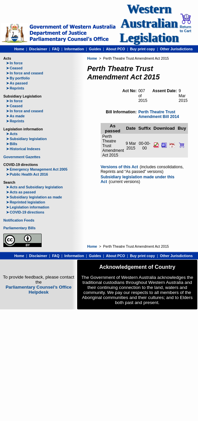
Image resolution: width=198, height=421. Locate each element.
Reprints (15, 88)
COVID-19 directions (25, 212)
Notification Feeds (18, 220)
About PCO (115, 49)
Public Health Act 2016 (27, 174)
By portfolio (18, 78)
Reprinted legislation (25, 202)
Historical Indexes (23, 149)
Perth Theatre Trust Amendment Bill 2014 (158, 114)
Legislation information (27, 207)
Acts (11, 134)
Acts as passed (21, 192)
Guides (95, 49)
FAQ (55, 49)
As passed (17, 83)
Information (74, 49)
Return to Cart (185, 23)
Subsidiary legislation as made (34, 197)
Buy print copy (142, 49)
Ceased (14, 68)
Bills (11, 144)
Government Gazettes (21, 157)
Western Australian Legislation (149, 23)
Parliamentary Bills (19, 228)
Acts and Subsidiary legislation (34, 187)
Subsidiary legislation (26, 139)
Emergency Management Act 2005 (36, 169)
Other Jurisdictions (176, 49)
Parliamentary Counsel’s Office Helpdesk (39, 290)
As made (15, 116)
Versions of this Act (119, 167)
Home (19, 49)
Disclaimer (38, 49)
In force (14, 63)
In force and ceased (24, 73)
